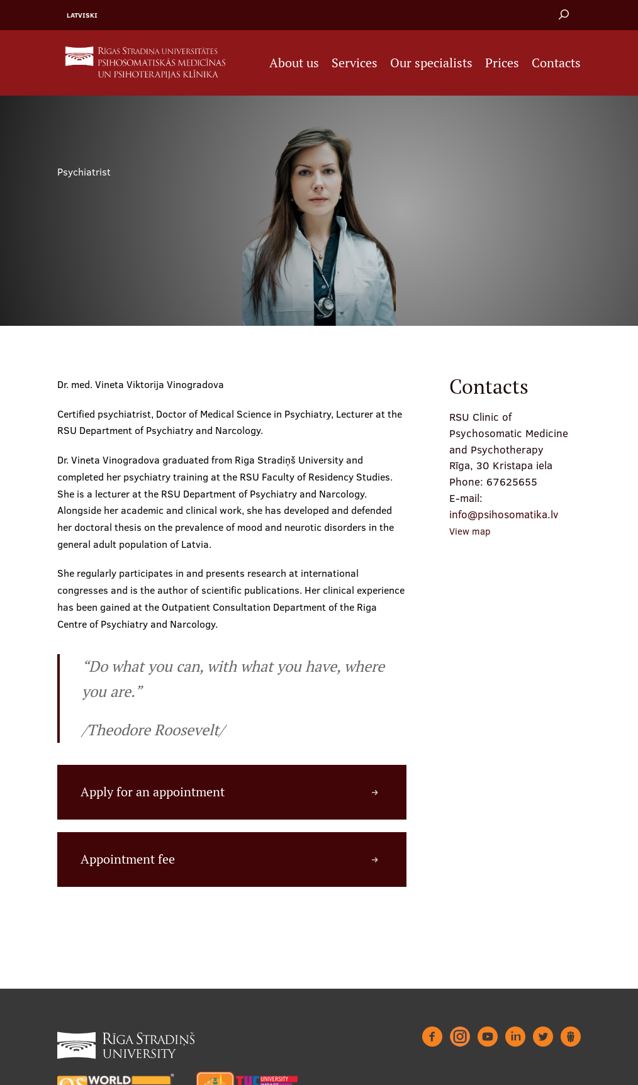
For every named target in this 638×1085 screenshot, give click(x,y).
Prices (502, 63)
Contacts (556, 63)
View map (470, 531)
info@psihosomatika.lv (503, 514)
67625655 (511, 481)
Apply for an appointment (153, 792)
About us (294, 63)
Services (355, 63)
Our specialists (431, 63)
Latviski (82, 15)
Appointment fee (128, 859)
